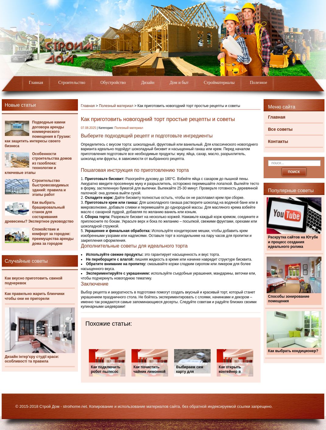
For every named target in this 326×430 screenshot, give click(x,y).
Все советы (280, 129)
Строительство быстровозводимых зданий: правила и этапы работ (50, 188)
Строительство (71, 82)
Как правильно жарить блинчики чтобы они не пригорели (35, 296)
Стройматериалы (219, 82)
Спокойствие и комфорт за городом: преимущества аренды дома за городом (53, 236)
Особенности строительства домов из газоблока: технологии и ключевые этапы (38, 163)
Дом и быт (179, 82)
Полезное (258, 82)
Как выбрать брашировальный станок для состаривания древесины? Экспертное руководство (39, 212)
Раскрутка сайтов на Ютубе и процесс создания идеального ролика (293, 242)
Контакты (278, 141)
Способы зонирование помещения (289, 298)
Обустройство (113, 82)
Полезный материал (116, 106)
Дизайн (148, 82)
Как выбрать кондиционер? (293, 351)
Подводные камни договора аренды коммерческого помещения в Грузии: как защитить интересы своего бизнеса (38, 134)
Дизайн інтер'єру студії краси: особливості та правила (32, 359)
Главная (36, 82)
